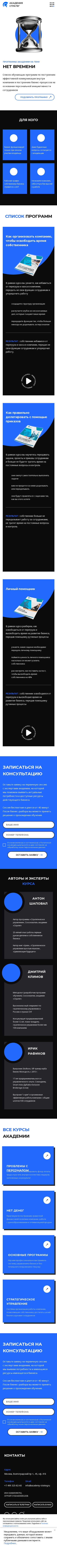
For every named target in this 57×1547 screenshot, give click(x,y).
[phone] (28, 834)
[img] (52, 4)
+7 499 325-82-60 (13, 1485)
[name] (28, 824)
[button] (28, 381)
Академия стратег (16, 5)
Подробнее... (10, 1543)
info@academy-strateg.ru (38, 1485)
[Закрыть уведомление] (54, 1530)
